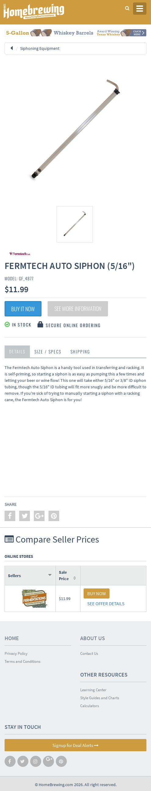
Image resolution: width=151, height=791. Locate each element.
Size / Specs (47, 351)
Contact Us (89, 653)
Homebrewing (42, 11)
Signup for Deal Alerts (75, 745)
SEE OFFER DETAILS (105, 603)
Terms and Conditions (22, 661)
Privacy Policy (16, 653)
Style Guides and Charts (99, 697)
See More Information (77, 309)
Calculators (89, 705)
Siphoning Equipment (39, 48)
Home (12, 638)
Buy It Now (23, 309)
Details (17, 351)
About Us (92, 638)
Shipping (80, 351)
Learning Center (93, 689)
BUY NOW (96, 593)
